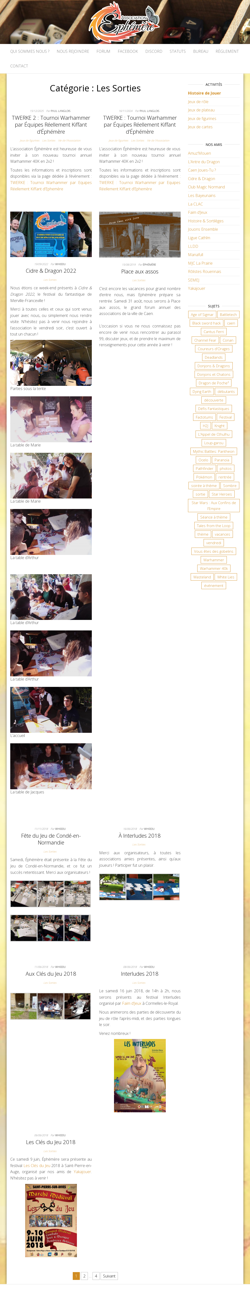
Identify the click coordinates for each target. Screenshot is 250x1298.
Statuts (178, 51)
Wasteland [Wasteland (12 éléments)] (202, 576)
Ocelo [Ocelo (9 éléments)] (203, 459)
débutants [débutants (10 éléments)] (226, 391)
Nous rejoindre (73, 51)
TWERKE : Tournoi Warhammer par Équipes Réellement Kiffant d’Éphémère (140, 124)
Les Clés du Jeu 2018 (51, 1142)
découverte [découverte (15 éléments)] (213, 400)
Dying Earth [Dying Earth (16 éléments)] (202, 391)
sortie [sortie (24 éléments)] (200, 494)
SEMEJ (193, 280)
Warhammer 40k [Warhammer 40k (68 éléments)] (214, 568)
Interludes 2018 (140, 973)
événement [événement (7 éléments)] (213, 585)
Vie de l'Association (69, 140)
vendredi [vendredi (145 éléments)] (213, 542)
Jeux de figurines (29, 140)
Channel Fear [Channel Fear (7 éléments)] (205, 340)
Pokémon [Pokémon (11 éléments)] (204, 477)
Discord (153, 51)
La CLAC (195, 204)
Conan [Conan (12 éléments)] (228, 340)
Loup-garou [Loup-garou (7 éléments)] (213, 442)
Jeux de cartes (200, 127)
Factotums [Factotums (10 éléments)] (204, 417)
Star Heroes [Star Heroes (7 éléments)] (222, 494)
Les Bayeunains (202, 195)
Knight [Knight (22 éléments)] (220, 425)
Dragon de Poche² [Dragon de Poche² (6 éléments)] (214, 382)
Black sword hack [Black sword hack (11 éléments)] (206, 323)
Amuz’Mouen (199, 153)
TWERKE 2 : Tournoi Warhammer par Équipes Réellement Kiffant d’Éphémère (51, 124)
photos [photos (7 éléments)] (226, 468)
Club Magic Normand (206, 187)
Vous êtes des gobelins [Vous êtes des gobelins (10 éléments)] (213, 551)
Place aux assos (139, 271)
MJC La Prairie (200, 263)
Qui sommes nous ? (29, 51)
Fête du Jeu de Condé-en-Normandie (51, 839)
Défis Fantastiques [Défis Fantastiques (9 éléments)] (213, 408)
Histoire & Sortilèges (206, 221)
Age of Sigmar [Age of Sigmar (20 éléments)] (202, 314)
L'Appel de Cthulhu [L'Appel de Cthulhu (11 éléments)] (213, 434)
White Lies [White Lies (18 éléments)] (225, 576)
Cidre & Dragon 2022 (51, 270)
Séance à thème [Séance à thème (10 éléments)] (214, 517)
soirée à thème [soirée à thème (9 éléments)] (204, 485)
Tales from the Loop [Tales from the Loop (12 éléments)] (213, 525)
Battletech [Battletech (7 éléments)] (228, 314)
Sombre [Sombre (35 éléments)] (230, 485)
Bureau (200, 51)
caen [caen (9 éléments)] (231, 323)
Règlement (227, 51)
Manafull (195, 254)
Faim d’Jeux (131, 1003)
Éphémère (149, 264)
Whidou (60, 264)
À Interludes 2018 (140, 835)
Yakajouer (82, 1171)
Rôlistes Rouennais (204, 271)
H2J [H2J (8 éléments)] (205, 425)
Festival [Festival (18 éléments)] (225, 417)
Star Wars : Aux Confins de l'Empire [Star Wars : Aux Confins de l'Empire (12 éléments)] (214, 505)
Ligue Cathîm (199, 237)
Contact (19, 66)
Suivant (109, 1276)
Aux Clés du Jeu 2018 (51, 973)
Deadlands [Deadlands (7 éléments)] (214, 357)
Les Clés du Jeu (36, 1165)
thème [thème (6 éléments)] (203, 534)
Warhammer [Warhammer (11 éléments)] (213, 559)
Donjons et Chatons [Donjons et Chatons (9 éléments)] (213, 374)
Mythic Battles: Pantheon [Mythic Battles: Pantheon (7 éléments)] (213, 451)
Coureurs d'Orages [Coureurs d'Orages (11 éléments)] (214, 348)
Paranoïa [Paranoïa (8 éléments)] (222, 459)
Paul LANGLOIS (60, 111)
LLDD (193, 246)
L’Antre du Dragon (204, 161)
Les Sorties (48, 140)
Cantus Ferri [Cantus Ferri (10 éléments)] (214, 331)
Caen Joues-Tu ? (202, 170)
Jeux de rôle (198, 101)
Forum (103, 51)
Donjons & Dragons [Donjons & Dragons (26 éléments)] (214, 365)
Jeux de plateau (201, 110)
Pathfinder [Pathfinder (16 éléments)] (204, 468)
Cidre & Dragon (201, 178)
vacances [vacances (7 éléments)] (222, 534)
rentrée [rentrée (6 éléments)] (225, 477)
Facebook (128, 51)
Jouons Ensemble (203, 229)
